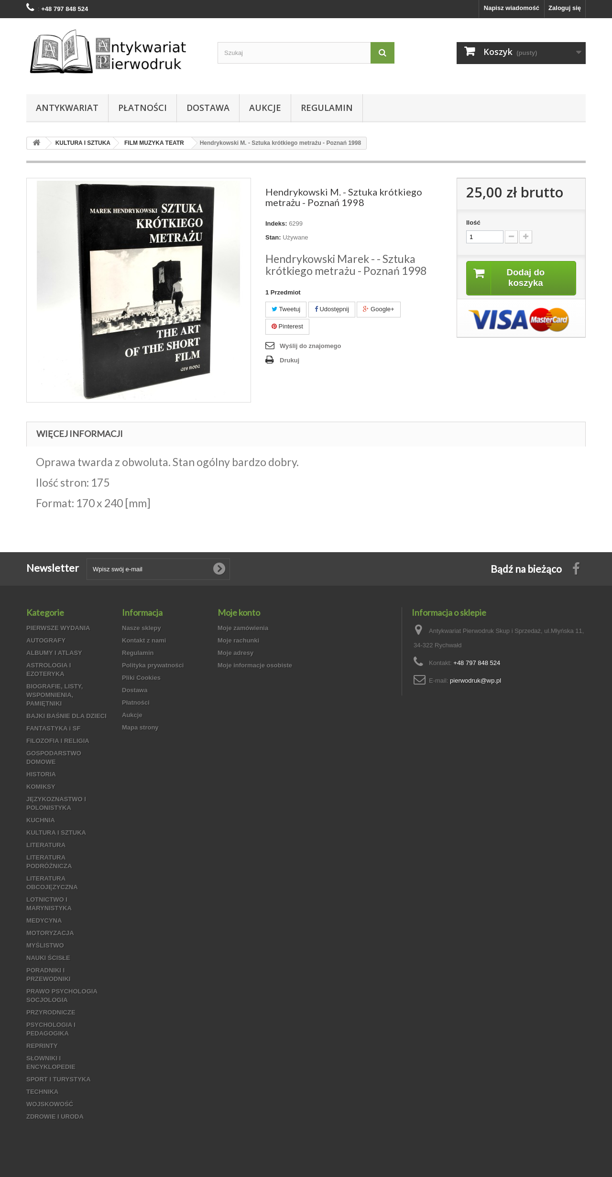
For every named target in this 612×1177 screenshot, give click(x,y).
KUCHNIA (40, 820)
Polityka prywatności (153, 665)
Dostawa (208, 107)
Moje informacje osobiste (255, 665)
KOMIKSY (40, 786)
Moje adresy (235, 652)
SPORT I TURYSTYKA (58, 1079)
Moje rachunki (238, 640)
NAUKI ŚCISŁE (48, 957)
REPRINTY (42, 1045)
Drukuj (289, 360)
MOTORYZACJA (50, 933)
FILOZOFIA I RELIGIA (57, 740)
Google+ (378, 309)
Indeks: (276, 223)
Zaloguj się (564, 7)
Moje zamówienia (243, 628)
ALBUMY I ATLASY (54, 652)
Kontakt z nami (144, 640)
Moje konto (239, 612)
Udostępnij (332, 309)
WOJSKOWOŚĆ (49, 1104)
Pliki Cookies (141, 677)
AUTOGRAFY (46, 640)
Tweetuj (286, 309)
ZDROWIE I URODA (55, 1116)
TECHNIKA (42, 1091)
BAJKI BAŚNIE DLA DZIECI (66, 715)
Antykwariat (67, 107)
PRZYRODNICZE (51, 1012)
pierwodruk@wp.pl (475, 680)
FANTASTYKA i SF (53, 728)
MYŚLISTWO (45, 945)
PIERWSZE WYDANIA (58, 628)
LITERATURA (46, 845)
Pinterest (287, 326)
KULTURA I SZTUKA (56, 832)
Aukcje (265, 107)
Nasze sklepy (141, 628)
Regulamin (327, 107)
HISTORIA (41, 774)
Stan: (273, 237)
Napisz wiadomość (511, 7)
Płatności (142, 107)
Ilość (473, 222)
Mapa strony (140, 727)
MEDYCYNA (44, 920)
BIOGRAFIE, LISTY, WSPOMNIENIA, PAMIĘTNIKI (54, 695)
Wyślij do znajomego (310, 345)
